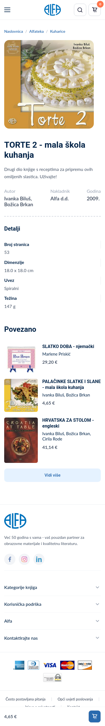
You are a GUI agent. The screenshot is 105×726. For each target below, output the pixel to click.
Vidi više (52, 475)
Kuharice (58, 31)
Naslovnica (13, 31)
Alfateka (36, 31)
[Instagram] (24, 559)
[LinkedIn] (39, 559)
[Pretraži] (80, 10)
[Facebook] (9, 559)
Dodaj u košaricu (94, 716)
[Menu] (7, 10)
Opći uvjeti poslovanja (75, 699)
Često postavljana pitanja (25, 699)
